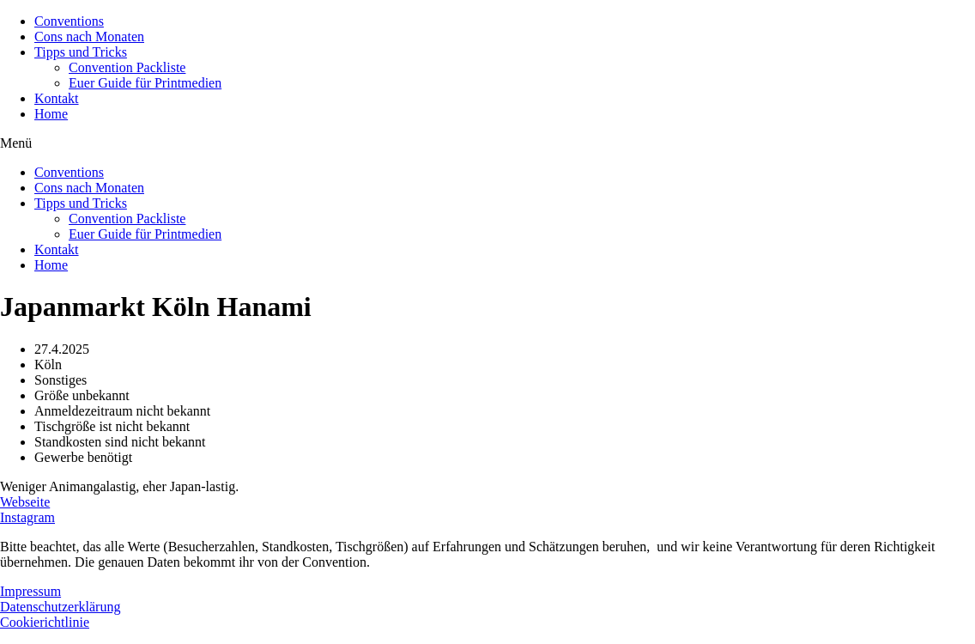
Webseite (25, 502)
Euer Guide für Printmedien (145, 83)
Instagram (27, 517)
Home (51, 113)
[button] (487, 143)
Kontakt (56, 98)
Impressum (30, 591)
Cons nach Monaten (89, 36)
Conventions (69, 21)
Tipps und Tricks (80, 52)
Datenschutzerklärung (60, 606)
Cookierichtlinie (44, 622)
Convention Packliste (127, 67)
